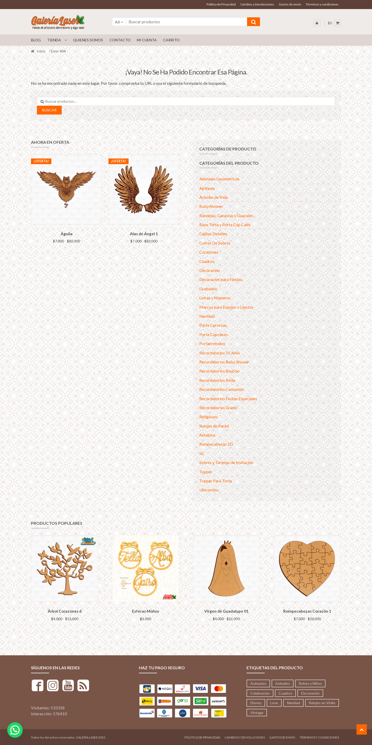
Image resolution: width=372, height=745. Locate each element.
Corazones (208, 251)
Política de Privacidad (221, 4)
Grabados (208, 288)
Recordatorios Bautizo (219, 370)
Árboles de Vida (213, 197)
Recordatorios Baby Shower (224, 361)
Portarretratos (212, 343)
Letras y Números (215, 297)
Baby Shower (211, 206)
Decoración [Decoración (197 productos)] (310, 692)
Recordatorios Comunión (221, 389)
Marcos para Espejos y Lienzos (226, 307)
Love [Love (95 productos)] (274, 702)
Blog (36, 40)
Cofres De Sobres (215, 242)
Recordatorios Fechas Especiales (228, 398)
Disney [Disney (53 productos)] (256, 702)
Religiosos (208, 416)
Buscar (49, 110)
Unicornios (209, 489)
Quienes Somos (88, 40)
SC (201, 453)
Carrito (171, 40)
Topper (205, 471)
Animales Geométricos (219, 178)
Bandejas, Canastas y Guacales (226, 215)
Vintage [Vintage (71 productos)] (256, 712)
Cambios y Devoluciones (257, 4)
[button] (15, 730)
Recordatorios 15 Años (219, 352)
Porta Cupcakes (213, 334)
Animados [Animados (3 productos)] (258, 682)
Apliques (207, 188)
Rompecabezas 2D (216, 444)
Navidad (207, 316)
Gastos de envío (290, 4)
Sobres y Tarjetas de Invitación (226, 462)
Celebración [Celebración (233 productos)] (260, 692)
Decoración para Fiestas (220, 279)
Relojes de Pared (214, 425)
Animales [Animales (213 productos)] (282, 682)
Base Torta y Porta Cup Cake (224, 224)
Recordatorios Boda (217, 380)
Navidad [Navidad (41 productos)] (293, 702)
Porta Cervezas (213, 325)
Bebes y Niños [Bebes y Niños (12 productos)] (310, 682)
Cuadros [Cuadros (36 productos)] (285, 692)
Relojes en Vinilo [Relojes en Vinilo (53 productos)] (322, 702)
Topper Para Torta (215, 480)
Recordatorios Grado (218, 407)
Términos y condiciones (322, 4)
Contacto (120, 40)
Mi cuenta (147, 40)
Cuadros (206, 261)
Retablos (207, 434)
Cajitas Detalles (213, 233)
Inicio (41, 51)
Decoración (209, 270)
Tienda (54, 40)
